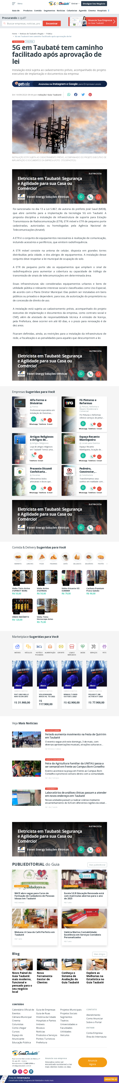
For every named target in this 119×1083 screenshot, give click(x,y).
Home (14, 33)
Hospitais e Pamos (46, 1020)
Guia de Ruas (43, 1013)
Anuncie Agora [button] (92, 1062)
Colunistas (72, 10)
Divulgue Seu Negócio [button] (94, 3)
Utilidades (65, 1031)
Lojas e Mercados (71, 649)
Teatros (64, 1020)
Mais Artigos (99, 954)
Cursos (16, 1031)
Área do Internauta (96, 1036)
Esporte (61, 648)
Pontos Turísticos (45, 1038)
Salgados (77, 558)
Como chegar (19, 1027)
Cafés (65, 558)
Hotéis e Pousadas (39, 649)
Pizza (41, 558)
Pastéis (101, 558)
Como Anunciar (94, 1018)
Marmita (18, 558)
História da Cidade (46, 1017)
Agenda (83, 10)
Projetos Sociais (68, 1013)
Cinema (92, 10)
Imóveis (17, 648)
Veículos (28, 648)
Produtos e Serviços (46, 1035)
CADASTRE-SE (111, 1079)
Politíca (49, 33)
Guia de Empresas (45, 1009)
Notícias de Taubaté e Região (32, 33)
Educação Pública (21, 1042)
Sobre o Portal (94, 1022)
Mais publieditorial (97, 864)
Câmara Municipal (22, 1017)
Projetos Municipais (71, 1009)
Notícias (61, 10)
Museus (40, 1027)
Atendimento (93, 1014)
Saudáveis (89, 558)
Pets (104, 648)
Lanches (30, 558)
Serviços (93, 648)
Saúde (82, 648)
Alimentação (50, 648)
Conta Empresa (94, 1032)
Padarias (53, 558)
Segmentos (49, 10)
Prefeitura (41, 1042)
